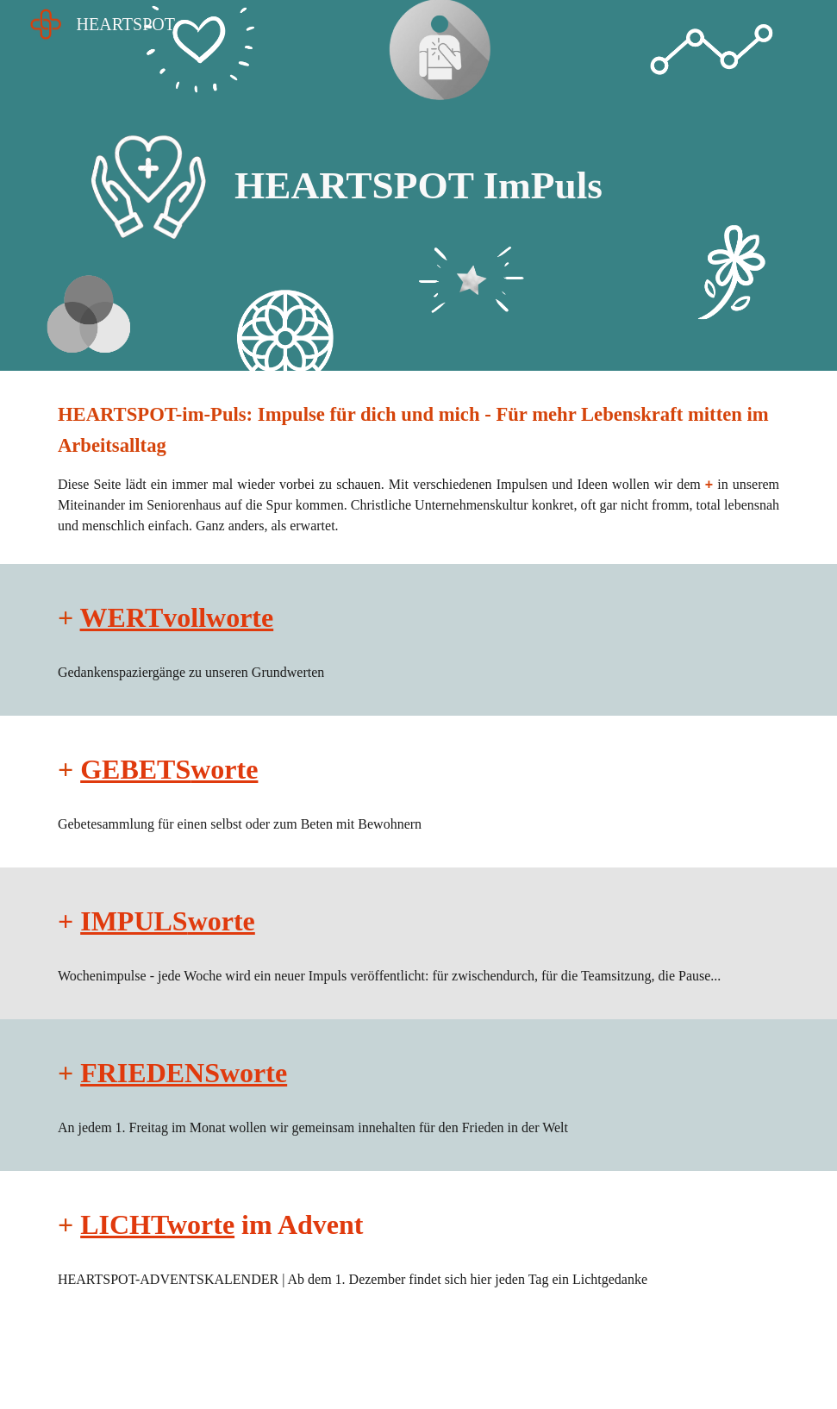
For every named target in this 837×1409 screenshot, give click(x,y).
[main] (418, 186)
